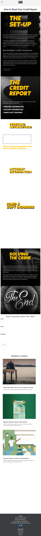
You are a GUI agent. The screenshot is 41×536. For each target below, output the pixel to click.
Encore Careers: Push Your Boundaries (16, 458)
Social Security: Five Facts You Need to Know (18, 387)
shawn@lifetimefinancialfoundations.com (20, 523)
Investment (20, 532)
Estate (20, 534)
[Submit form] (4, 345)
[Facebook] (19, 525)
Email (2, 326)
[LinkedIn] (21, 525)
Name (2, 319)
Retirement (20, 530)
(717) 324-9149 (22, 518)
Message (3, 334)
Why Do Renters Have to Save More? (15, 422)
